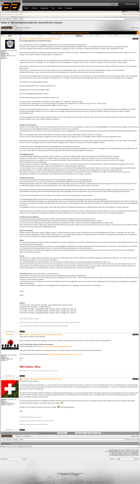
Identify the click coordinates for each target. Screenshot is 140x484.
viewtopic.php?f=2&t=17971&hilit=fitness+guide (57, 346)
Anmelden (69, 8)
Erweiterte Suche (130, 4)
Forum (26, 8)
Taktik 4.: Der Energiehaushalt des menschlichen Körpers (32, 22)
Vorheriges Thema (124, 30)
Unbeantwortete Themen (8, 14)
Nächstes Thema (134, 30)
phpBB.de (77, 474)
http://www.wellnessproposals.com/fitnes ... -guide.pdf (65, 354)
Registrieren (44, 8)
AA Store (34, 8)
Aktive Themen (19, 14)
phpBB (64, 473)
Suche (60, 8)
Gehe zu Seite (135, 27)
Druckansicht (4, 30)
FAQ (53, 8)
